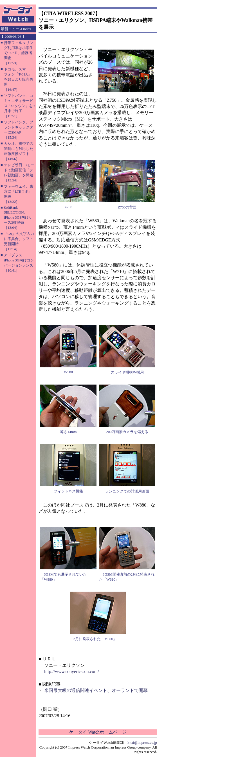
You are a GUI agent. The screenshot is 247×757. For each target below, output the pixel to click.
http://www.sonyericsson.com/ (71, 671)
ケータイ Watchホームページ (97, 732)
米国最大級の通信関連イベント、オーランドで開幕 (96, 690)
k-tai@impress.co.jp (142, 742)
